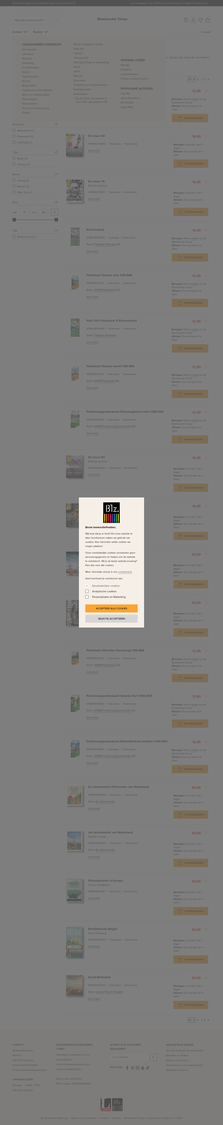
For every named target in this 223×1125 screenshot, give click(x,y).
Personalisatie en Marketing (109, 597)
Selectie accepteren (111, 618)
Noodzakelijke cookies (106, 586)
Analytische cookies (104, 591)
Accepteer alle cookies (111, 608)
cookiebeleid (125, 572)
